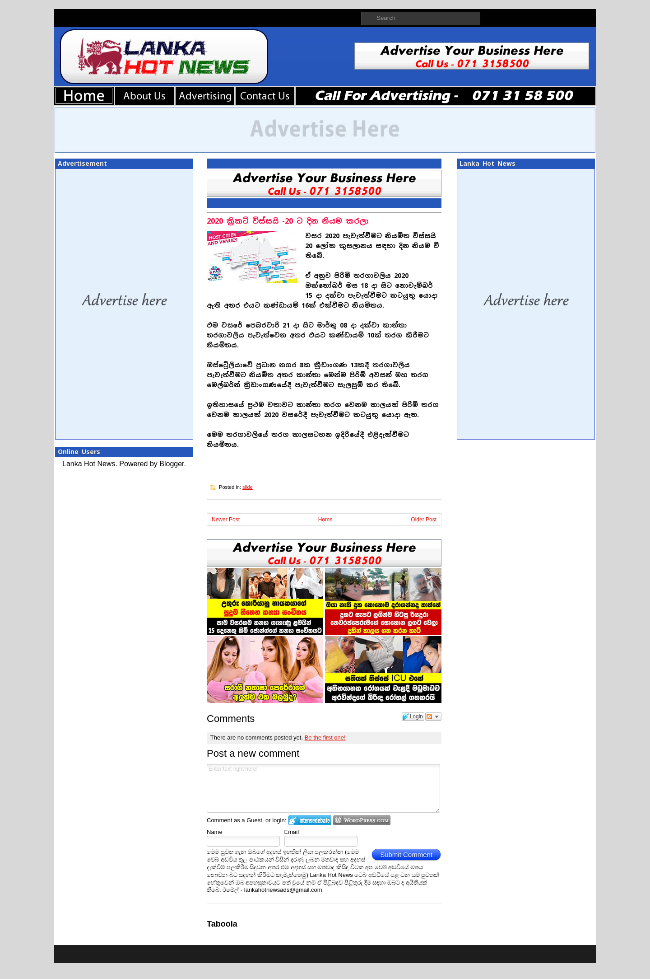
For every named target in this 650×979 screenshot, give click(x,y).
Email (291, 832)
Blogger (171, 464)
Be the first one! (325, 737)
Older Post (423, 519)
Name (215, 832)
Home (325, 519)
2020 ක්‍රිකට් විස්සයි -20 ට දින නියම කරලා (287, 221)
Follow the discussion (433, 716)
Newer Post (226, 519)
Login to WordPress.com (361, 820)
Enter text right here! (323, 788)
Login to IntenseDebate (309, 820)
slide (247, 487)
